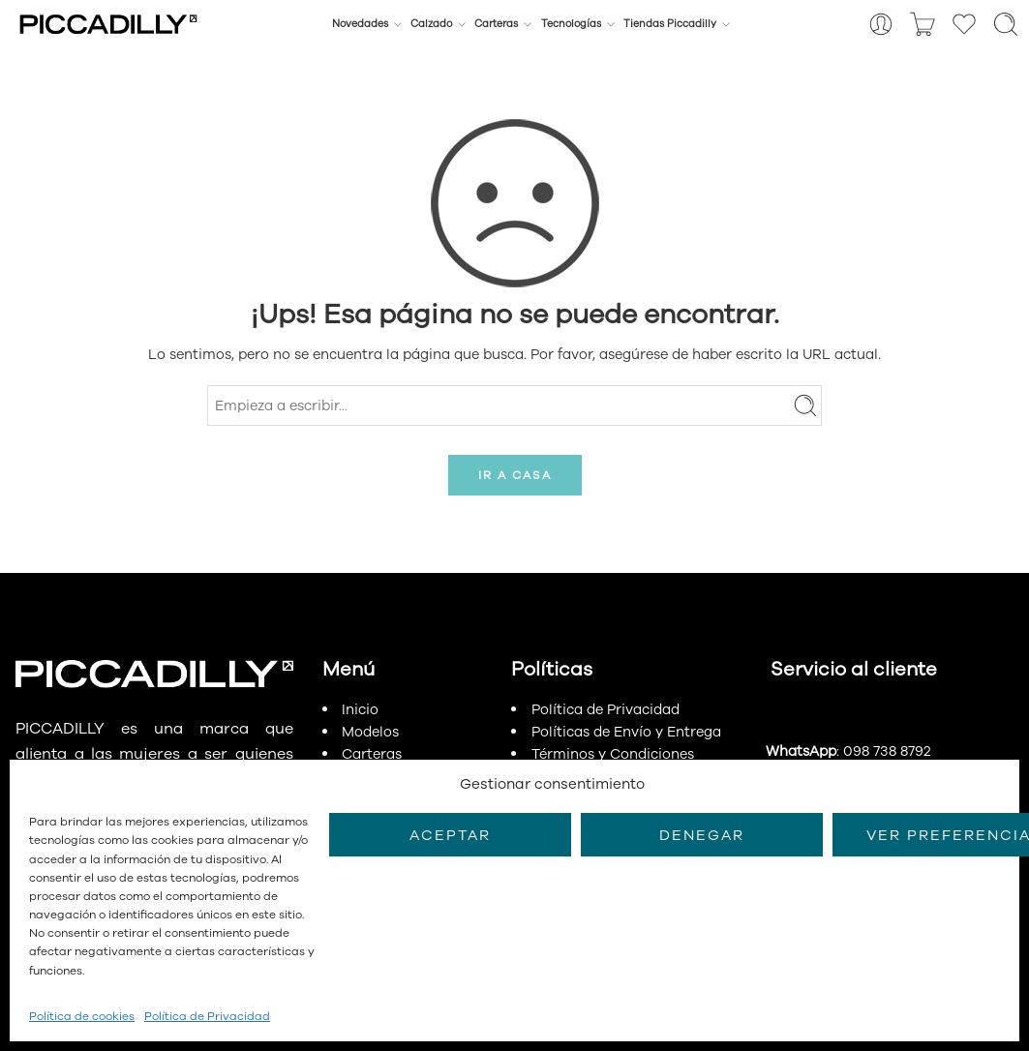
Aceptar (450, 835)
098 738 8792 (886, 751)
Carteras (496, 24)
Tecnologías (571, 24)
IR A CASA (515, 475)
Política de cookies (82, 1016)
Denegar (701, 835)
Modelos (370, 731)
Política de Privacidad (207, 1016)
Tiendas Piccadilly (669, 24)
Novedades (360, 24)
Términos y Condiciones (612, 754)
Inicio (360, 709)
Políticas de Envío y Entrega (626, 731)
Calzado (431, 24)
